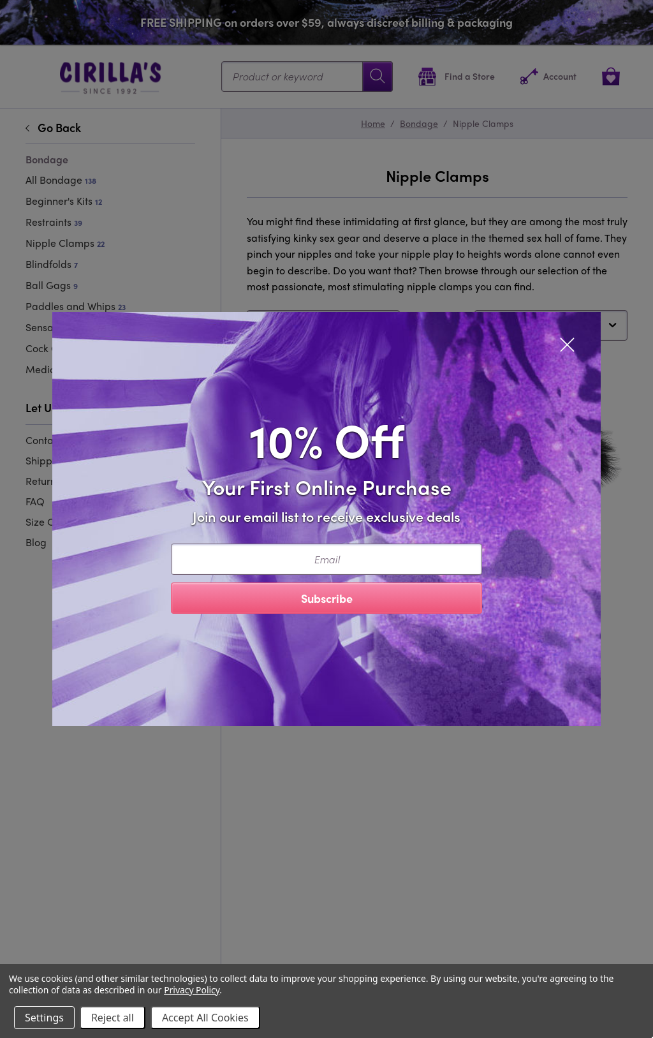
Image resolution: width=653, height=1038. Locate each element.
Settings (44, 1018)
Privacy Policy (191, 990)
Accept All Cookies (205, 1018)
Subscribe (327, 598)
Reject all (112, 1018)
